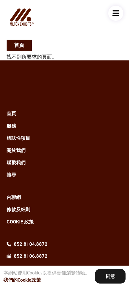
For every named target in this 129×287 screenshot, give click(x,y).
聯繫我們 (16, 163)
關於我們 (16, 150)
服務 (11, 126)
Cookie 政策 (20, 222)
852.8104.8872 (31, 244)
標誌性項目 (18, 138)
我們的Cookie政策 (22, 280)
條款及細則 (18, 209)
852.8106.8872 (31, 256)
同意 (110, 276)
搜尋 (11, 175)
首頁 (19, 45)
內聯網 (14, 197)
